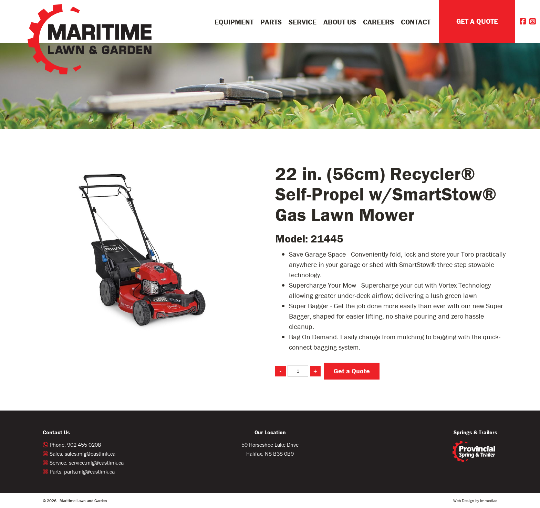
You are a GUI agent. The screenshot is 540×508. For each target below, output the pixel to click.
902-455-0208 (84, 444)
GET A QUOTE (477, 21)
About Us (339, 22)
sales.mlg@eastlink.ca (90, 453)
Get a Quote (352, 370)
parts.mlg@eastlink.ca (89, 471)
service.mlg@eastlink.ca (96, 462)
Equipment (234, 22)
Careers (378, 22)
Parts (271, 22)
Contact (415, 22)
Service (302, 22)
